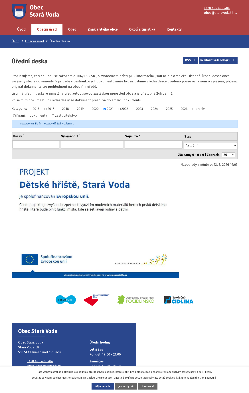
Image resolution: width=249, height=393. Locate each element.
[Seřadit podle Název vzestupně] (24, 134)
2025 (169, 109)
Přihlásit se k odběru (217, 61)
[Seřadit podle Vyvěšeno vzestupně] (80, 134)
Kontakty (174, 29)
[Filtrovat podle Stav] (210, 144)
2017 (51, 109)
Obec (72, 29)
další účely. (205, 371)
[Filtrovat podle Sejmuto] (154, 144)
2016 (36, 109)
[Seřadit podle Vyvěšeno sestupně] (80, 136)
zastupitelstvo (66, 116)
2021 (110, 109)
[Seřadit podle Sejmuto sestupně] (142, 136)
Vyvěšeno (69, 136)
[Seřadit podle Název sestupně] (24, 136)
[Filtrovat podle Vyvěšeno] (91, 144)
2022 (124, 109)
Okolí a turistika (142, 29)
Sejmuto (132, 136)
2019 (80, 109)
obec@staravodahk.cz (221, 13)
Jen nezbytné (126, 386)
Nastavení (151, 386)
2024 (154, 109)
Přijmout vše (100, 386)
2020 (95, 109)
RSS (187, 61)
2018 (65, 109)
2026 (184, 109)
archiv (200, 109)
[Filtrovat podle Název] (35, 144)
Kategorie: (19, 109)
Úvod (21, 29)
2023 (139, 109)
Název (17, 136)
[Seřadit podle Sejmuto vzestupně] (142, 134)
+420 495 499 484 (217, 8)
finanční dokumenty (31, 116)
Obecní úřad (47, 29)
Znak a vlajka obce (103, 29)
